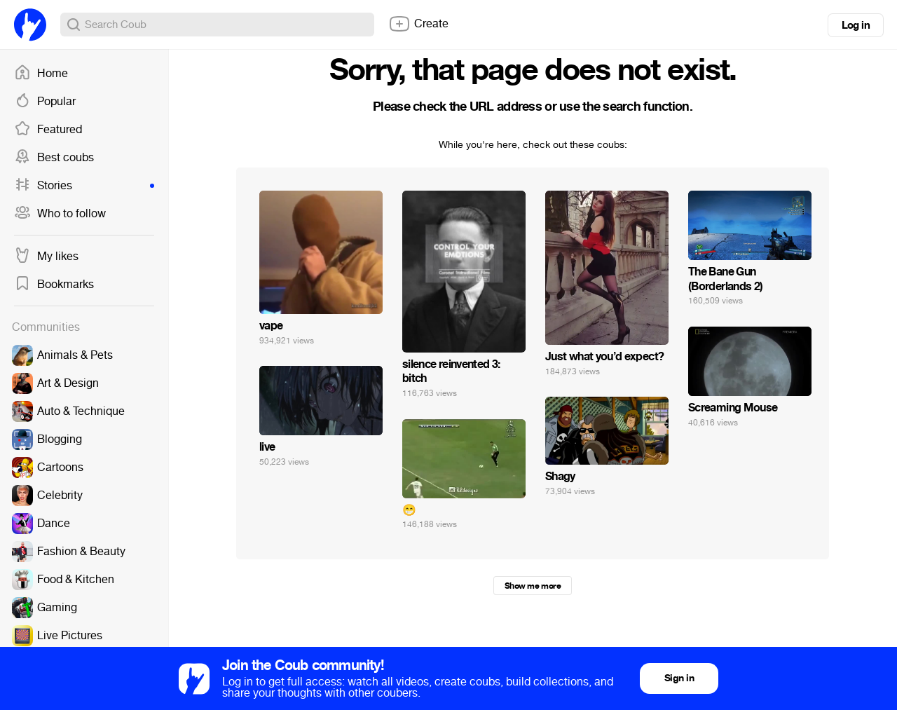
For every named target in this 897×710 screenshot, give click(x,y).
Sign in (679, 678)
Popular (45, 101)
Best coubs (54, 158)
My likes (46, 256)
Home (41, 73)
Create (418, 24)
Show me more (533, 586)
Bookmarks (54, 284)
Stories (84, 186)
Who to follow (60, 214)
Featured (48, 129)
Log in (856, 25)
